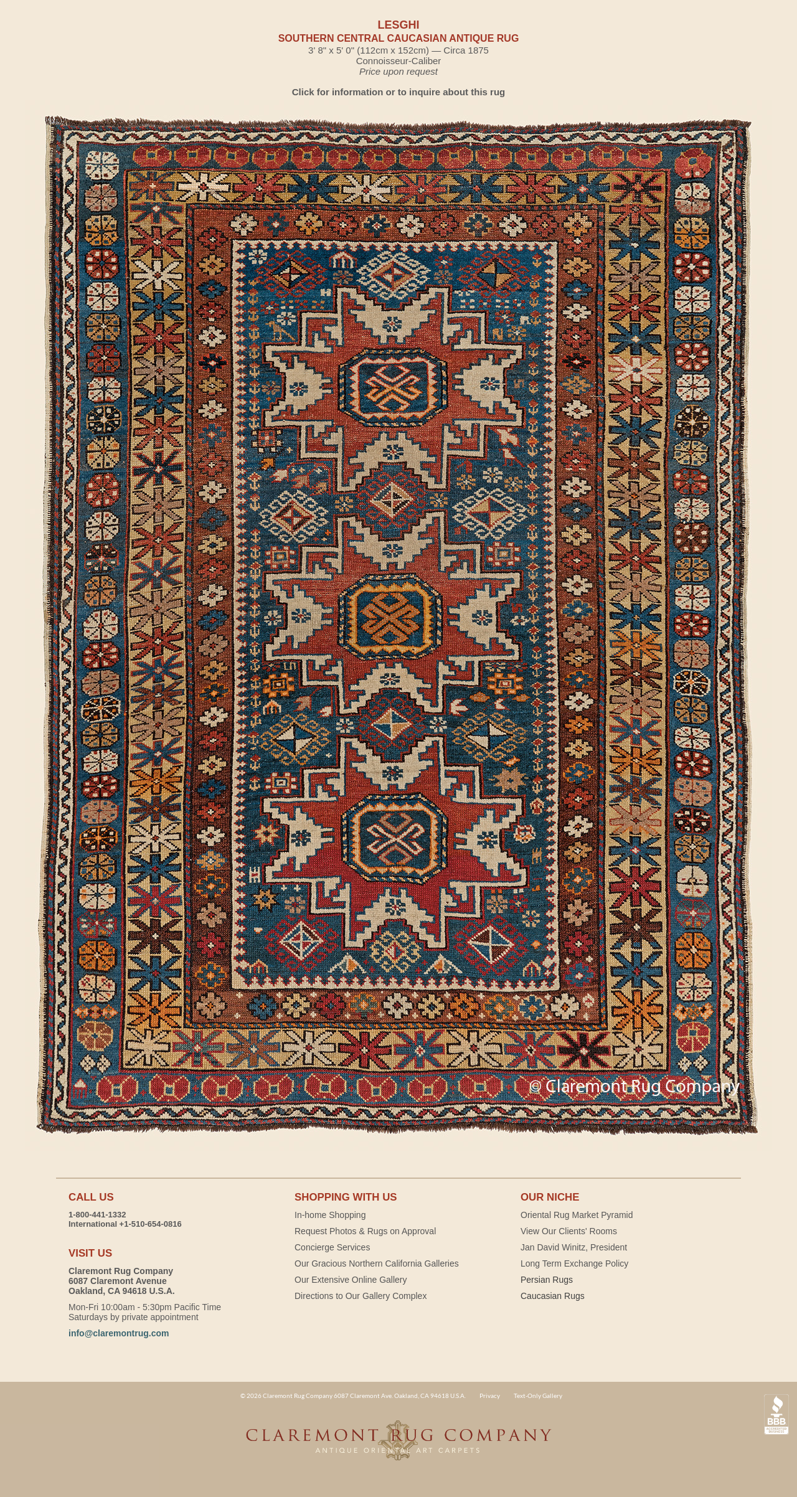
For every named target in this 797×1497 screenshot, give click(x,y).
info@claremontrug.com (118, 1333)
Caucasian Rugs (553, 1296)
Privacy (489, 1395)
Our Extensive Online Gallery (351, 1280)
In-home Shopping (330, 1215)
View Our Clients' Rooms (569, 1231)
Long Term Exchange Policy (574, 1263)
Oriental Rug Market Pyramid (577, 1215)
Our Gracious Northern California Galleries (377, 1263)
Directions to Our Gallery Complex (361, 1296)
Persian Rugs (547, 1280)
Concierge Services (332, 1247)
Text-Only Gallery (538, 1395)
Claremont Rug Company (398, 1447)
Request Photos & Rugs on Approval (365, 1231)
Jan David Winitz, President (574, 1247)
